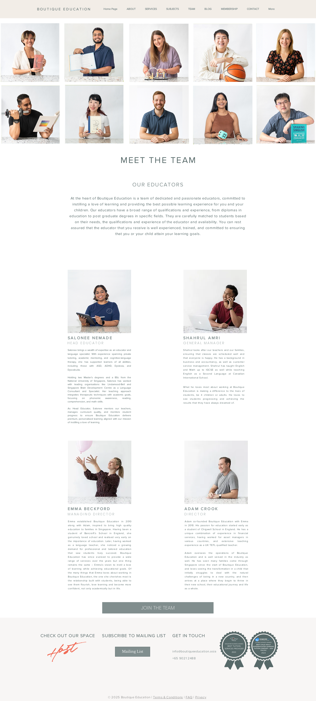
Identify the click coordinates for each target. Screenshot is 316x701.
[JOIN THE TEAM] (158, 607)
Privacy (200, 697)
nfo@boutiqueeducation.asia (195, 651)
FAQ (189, 697)
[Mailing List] (132, 652)
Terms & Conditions (168, 697)
